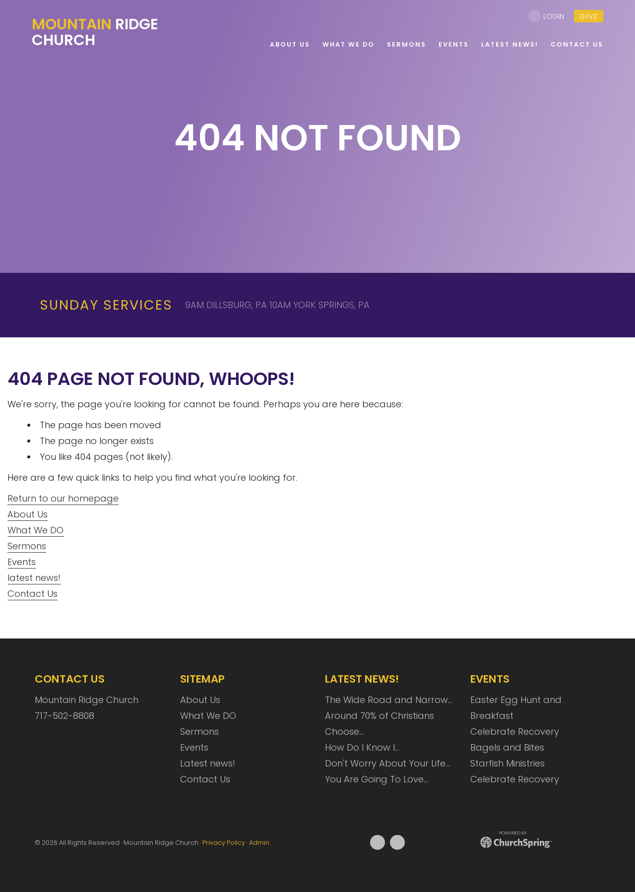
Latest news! (207, 763)
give (588, 16)
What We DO (35, 530)
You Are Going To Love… (376, 779)
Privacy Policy (223, 842)
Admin (259, 842)
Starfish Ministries (507, 763)
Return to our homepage (63, 498)
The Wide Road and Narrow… (388, 700)
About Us (27, 514)
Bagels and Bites (507, 747)
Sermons (26, 546)
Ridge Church (95, 32)
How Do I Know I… (362, 747)
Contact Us (32, 593)
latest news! (34, 578)
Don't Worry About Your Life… (387, 763)
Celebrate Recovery (514, 731)
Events (21, 562)
